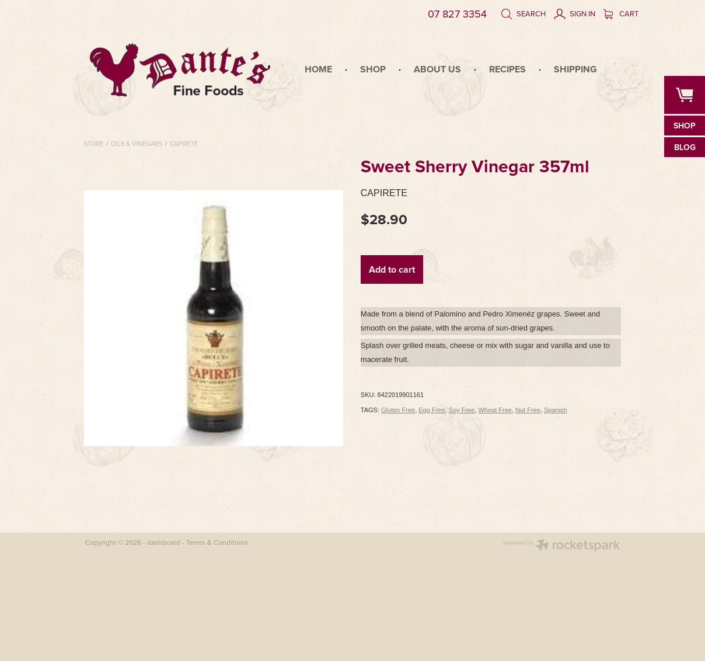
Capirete (184, 143)
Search (523, 13)
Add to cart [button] (392, 269)
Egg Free (431, 409)
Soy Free (462, 409)
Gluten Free (398, 409)
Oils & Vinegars (136, 143)
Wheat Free (494, 409)
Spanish (555, 409)
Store (93, 143)
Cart (620, 13)
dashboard (163, 542)
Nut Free (527, 409)
